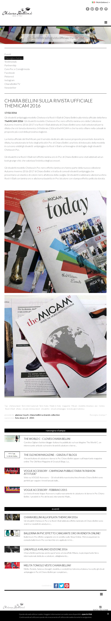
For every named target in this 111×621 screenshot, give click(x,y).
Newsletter (10, 87)
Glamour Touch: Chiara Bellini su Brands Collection (37, 415)
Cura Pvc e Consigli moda (17, 69)
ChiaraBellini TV (12, 83)
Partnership (10, 65)
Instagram (9, 80)
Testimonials (10, 61)
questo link (87, 614)
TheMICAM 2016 (13, 121)
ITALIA (101, 2)
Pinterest (9, 76)
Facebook (9, 72)
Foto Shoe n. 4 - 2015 (24, 418)
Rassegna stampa (14, 57)
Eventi (7, 54)
